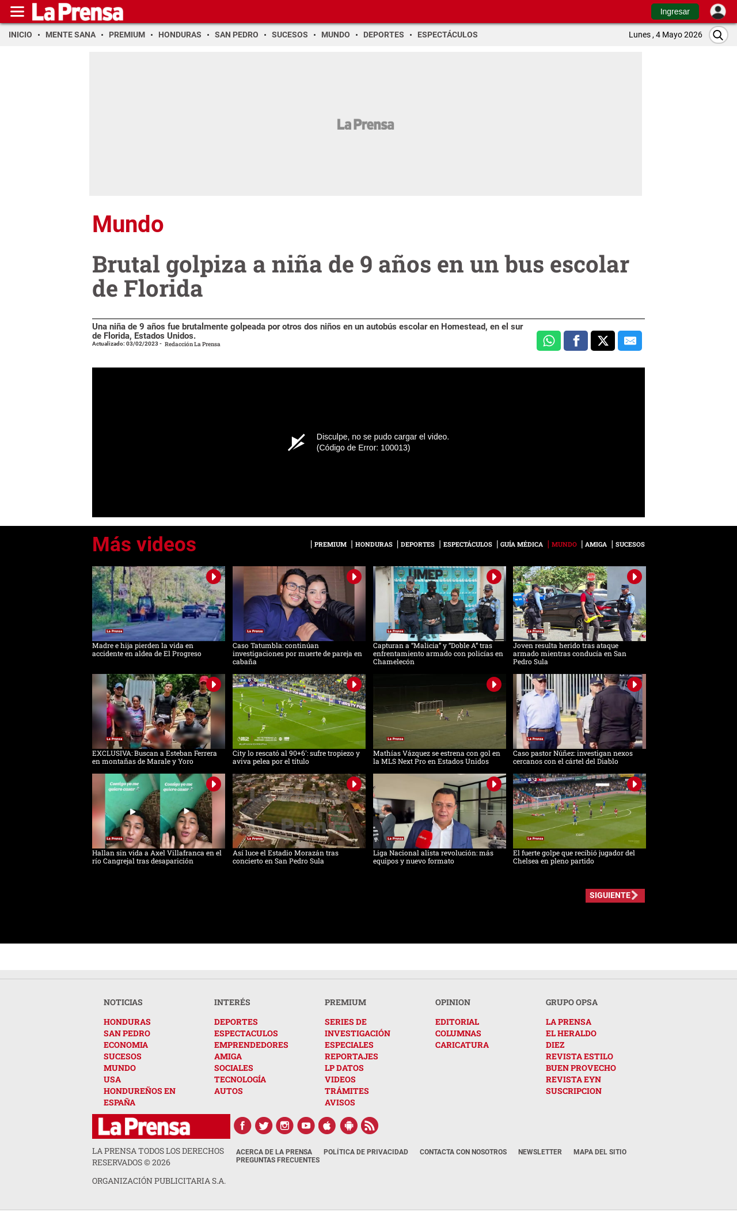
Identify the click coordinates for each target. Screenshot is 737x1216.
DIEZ (555, 1044)
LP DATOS (344, 1067)
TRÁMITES (347, 1090)
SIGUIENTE (610, 895)
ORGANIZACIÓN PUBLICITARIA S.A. (159, 1180)
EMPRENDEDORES (251, 1044)
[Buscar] (718, 35)
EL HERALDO (571, 1033)
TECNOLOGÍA (240, 1079)
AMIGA (228, 1056)
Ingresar (675, 11)
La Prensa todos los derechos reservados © (158, 1156)
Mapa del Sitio (599, 1152)
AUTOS (228, 1090)
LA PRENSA (568, 1021)
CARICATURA (462, 1044)
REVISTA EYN (573, 1079)
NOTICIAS (123, 1002)
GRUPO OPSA (572, 1002)
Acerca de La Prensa (274, 1152)
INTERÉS (232, 1002)
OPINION (452, 1002)
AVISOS (340, 1102)
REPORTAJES (351, 1056)
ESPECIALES (349, 1044)
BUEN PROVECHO (581, 1067)
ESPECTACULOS (246, 1033)
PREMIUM (345, 1002)
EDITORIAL (457, 1021)
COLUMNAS (458, 1033)
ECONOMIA (126, 1044)
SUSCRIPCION (574, 1090)
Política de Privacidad (366, 1152)
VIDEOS (340, 1079)
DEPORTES (236, 1021)
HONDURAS (127, 1021)
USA (112, 1079)
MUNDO (120, 1067)
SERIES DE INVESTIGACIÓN (357, 1027)
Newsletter (540, 1152)
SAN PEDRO (127, 1033)
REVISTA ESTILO (579, 1056)
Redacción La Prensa (193, 344)
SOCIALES (233, 1067)
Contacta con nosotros (463, 1152)
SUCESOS (123, 1056)
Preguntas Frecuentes (278, 1160)
